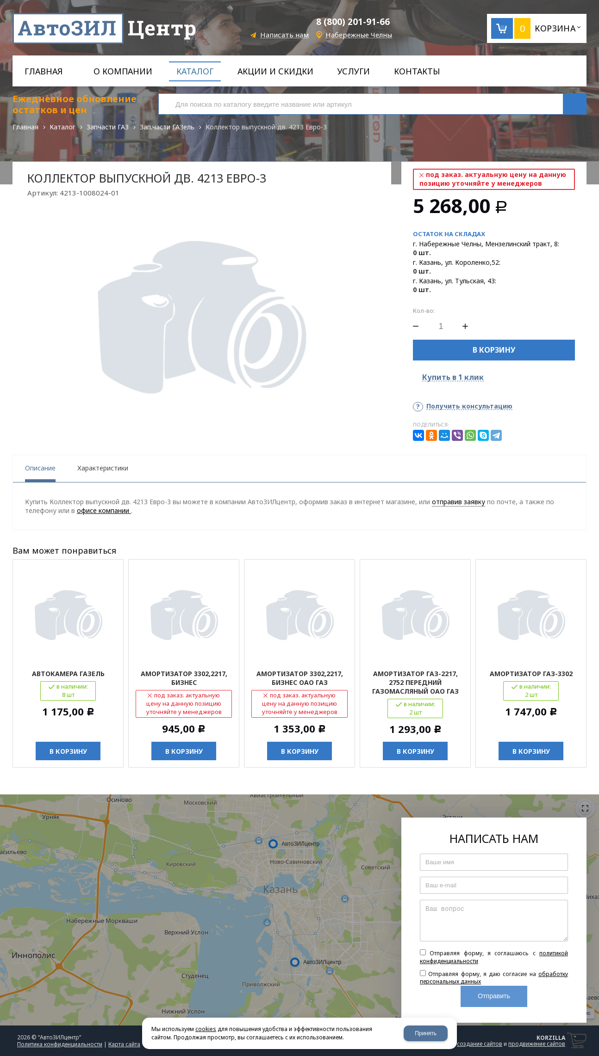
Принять (426, 1033)
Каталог (62, 126)
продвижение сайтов (536, 1044)
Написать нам (284, 34)
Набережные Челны (358, 34)
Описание (40, 468)
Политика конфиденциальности (59, 1044)
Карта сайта (124, 1044)
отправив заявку (458, 501)
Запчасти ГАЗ (108, 126)
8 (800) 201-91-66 (353, 22)
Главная (25, 126)
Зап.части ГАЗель (167, 126)
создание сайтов (479, 1044)
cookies (205, 1029)
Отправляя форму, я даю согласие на (494, 978)
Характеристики (102, 468)
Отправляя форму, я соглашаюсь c (494, 957)
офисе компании (104, 510)
